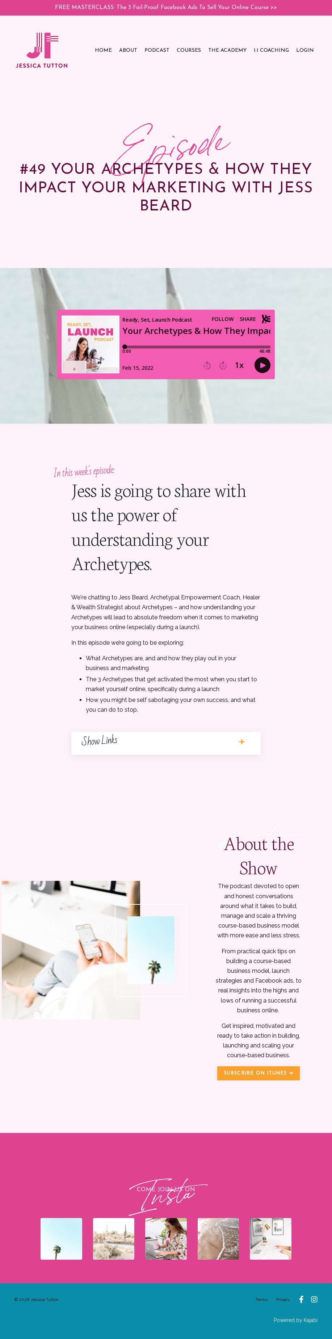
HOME (103, 50)
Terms (261, 1299)
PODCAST (156, 50)
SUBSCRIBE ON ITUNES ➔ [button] (258, 1073)
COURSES (189, 50)
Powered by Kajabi (296, 1320)
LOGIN (305, 50)
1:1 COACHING (271, 50)
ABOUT (128, 50)
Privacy (283, 1299)
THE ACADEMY (227, 50)
